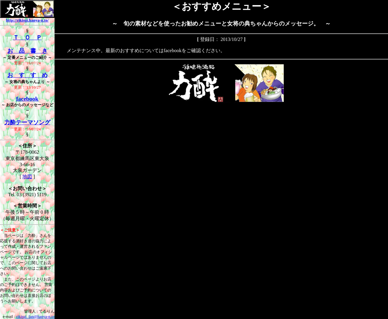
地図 (27, 176)
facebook (27, 99)
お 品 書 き (27, 51)
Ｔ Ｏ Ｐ (27, 37)
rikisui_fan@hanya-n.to (35, 316)
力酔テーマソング (27, 122)
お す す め (27, 75)
